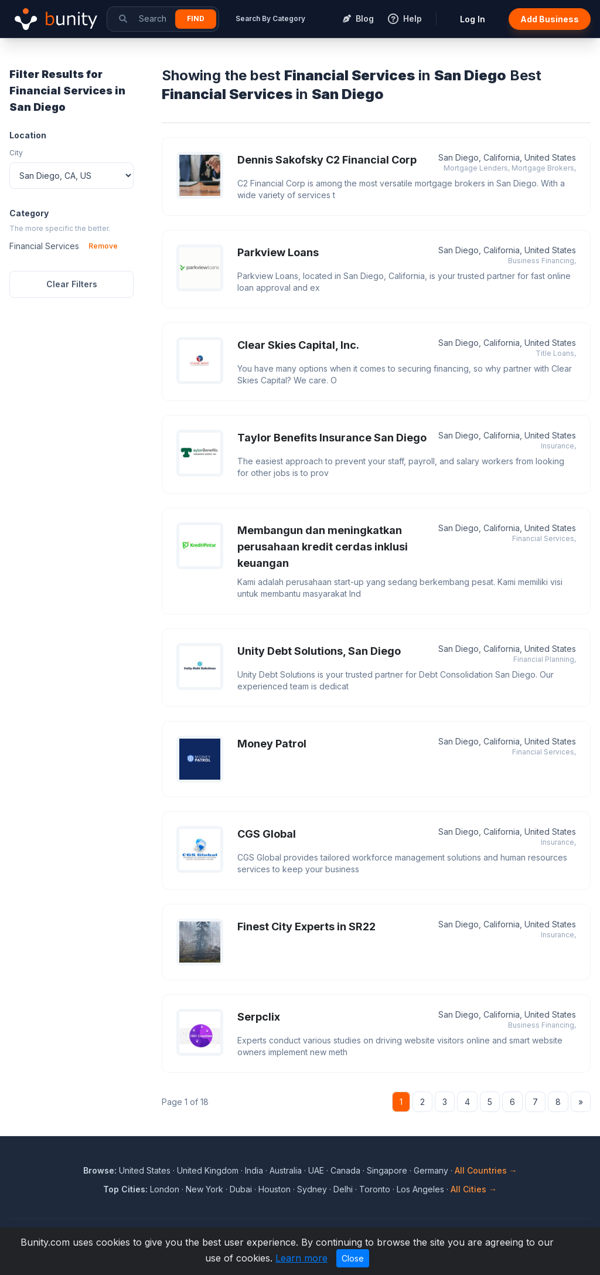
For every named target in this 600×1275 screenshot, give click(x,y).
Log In (472, 19)
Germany (431, 1170)
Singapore (387, 1170)
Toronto (374, 1189)
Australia (286, 1170)
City (16, 152)
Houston (274, 1189)
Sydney (312, 1189)
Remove (103, 246)
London (164, 1189)
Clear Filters (71, 284)
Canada (345, 1170)
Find (195, 18)
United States (145, 1170)
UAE (316, 1170)
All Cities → (474, 1189)
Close (353, 1258)
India (254, 1170)
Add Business (549, 19)
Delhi (343, 1189)
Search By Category (270, 18)
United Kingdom (207, 1170)
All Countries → (486, 1170)
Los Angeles (420, 1189)
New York (204, 1189)
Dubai (241, 1189)
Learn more (301, 1258)
